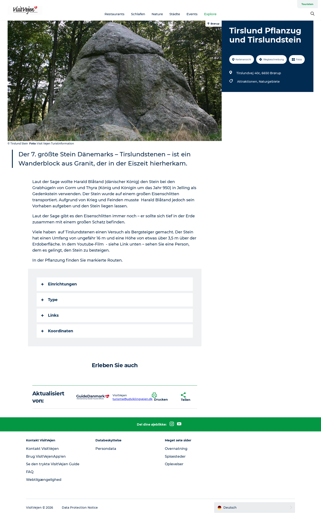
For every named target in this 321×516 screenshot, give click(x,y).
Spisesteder (175, 456)
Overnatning (176, 449)
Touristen (307, 4)
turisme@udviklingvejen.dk (132, 399)
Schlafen (138, 14)
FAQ (29, 472)
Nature (157, 14)
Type (49, 299)
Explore (210, 14)
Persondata (105, 449)
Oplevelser (174, 464)
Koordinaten (57, 331)
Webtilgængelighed (43, 480)
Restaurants (114, 14)
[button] (163, 397)
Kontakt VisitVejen (42, 449)
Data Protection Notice (80, 507)
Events (192, 14)
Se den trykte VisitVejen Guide (52, 464)
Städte (174, 14)
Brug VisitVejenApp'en (46, 456)
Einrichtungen (59, 284)
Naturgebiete (269, 82)
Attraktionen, (248, 82)
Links (50, 315)
